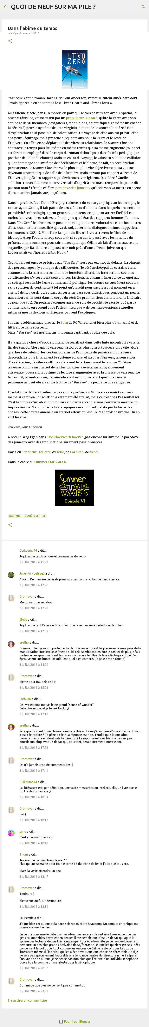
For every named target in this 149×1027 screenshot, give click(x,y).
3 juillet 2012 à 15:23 (33, 687)
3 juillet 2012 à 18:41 (33, 843)
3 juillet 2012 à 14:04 (33, 664)
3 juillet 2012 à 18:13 (33, 820)
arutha (24, 642)
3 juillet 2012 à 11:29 (33, 562)
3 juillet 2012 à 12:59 (33, 631)
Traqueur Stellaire (36, 452)
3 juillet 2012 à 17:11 (33, 714)
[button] (10, 41)
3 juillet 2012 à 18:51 (33, 906)
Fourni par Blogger (74, 1021)
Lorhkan (77, 452)
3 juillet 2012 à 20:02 (33, 968)
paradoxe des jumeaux (72, 188)
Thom (23, 854)
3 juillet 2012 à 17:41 (33, 770)
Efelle (59, 452)
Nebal (94, 452)
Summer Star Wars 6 (50, 462)
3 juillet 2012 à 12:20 (33, 585)
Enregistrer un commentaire (27, 1000)
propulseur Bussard (81, 118)
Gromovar (26, 596)
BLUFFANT (15, 516)
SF (44, 516)
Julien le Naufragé (31, 573)
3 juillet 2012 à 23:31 (33, 991)
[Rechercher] (143, 6)
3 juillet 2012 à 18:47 (33, 876)
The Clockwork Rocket (65, 437)
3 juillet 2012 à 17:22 (33, 747)
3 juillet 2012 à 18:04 (33, 797)
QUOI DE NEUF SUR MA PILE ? (53, 6)
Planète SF (31, 516)
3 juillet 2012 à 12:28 (33, 608)
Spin (64, 322)
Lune (22, 831)
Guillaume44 (28, 550)
